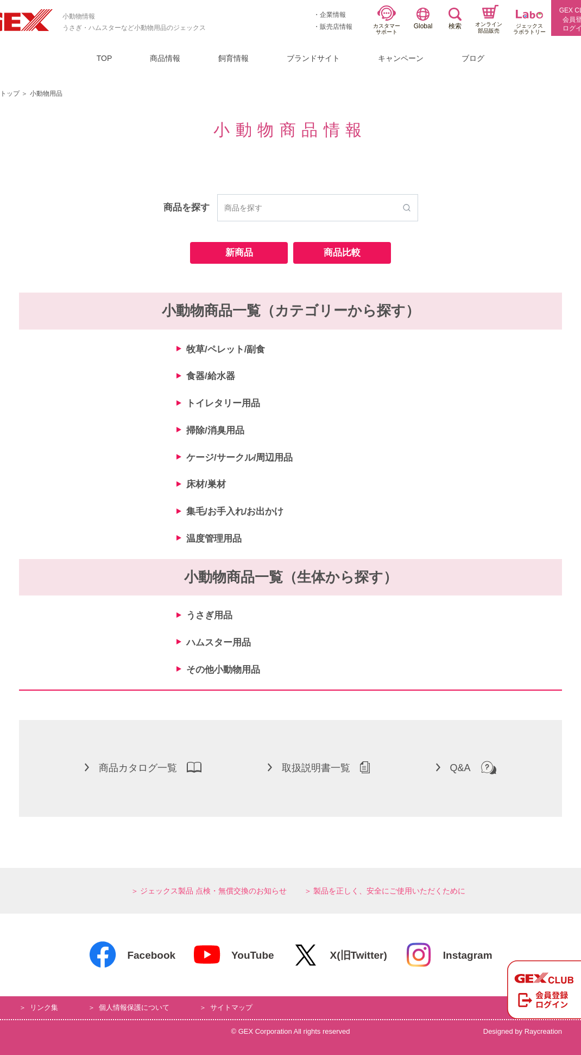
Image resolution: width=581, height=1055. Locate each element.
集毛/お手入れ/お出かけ (234, 511)
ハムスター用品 (218, 642)
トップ (10, 93)
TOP (104, 58)
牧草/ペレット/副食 (225, 349)
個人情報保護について (134, 1007)
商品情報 (165, 58)
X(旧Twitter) (339, 955)
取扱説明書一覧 (319, 767)
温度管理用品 (214, 538)
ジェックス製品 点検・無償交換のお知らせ (213, 890)
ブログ (473, 58)
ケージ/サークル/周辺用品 (239, 457)
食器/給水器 (210, 376)
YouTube (233, 955)
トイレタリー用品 (223, 403)
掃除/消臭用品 (215, 430)
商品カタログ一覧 (143, 767)
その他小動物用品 (223, 670)
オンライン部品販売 (488, 19)
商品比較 (342, 252)
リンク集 (44, 1007)
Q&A (466, 767)
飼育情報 (233, 58)
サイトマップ (231, 1007)
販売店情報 (336, 26)
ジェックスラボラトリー (529, 22)
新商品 (239, 252)
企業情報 (333, 14)
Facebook (132, 955)
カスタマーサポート (386, 20)
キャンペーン (401, 58)
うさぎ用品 (209, 615)
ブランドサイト (313, 58)
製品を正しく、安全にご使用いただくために (389, 890)
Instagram (448, 955)
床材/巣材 (206, 484)
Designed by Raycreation (522, 1031)
